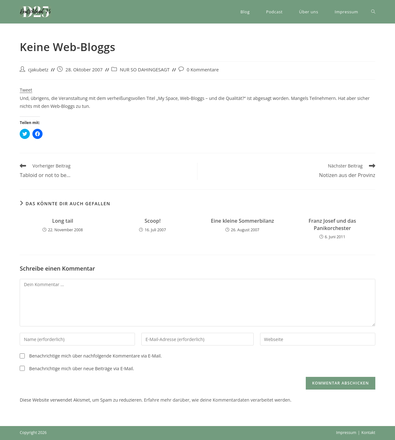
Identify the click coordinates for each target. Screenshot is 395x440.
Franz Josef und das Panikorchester (332, 224)
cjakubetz (38, 70)
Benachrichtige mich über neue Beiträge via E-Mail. (81, 368)
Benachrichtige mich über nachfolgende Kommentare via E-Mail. (95, 356)
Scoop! (152, 220)
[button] (35, 12)
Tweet (26, 90)
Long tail (62, 220)
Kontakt (368, 432)
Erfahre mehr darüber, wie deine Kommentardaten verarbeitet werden (217, 400)
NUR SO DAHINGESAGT (145, 70)
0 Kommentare (203, 70)
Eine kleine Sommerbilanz (242, 220)
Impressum (346, 432)
